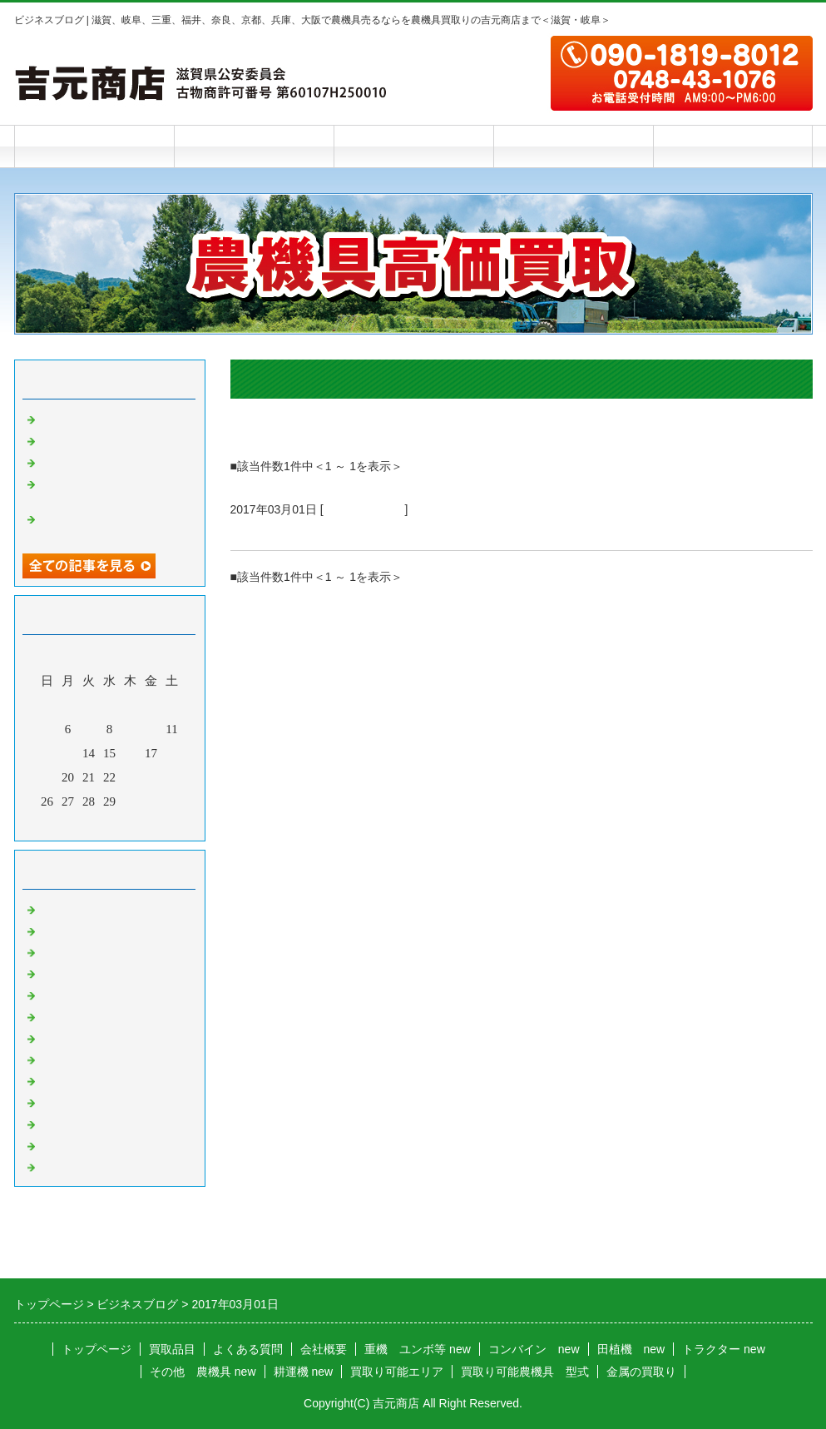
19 (47, 777)
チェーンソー (76, 1058)
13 (68, 753)
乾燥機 (58, 439)
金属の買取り (641, 1371)
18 (172, 753)
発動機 (58, 1101)
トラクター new (723, 1349)
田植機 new (631, 1349)
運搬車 (58, 993)
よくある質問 (413, 146)
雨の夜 (58, 461)
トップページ (94, 146)
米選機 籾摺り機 (89, 1015)
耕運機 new (304, 1371)
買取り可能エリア (396, 1371)
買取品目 (253, 146)
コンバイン (70, 929)
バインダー (70, 1037)
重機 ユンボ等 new (417, 1349)
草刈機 (58, 1079)
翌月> (140, 824)
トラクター (70, 908)
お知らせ (64, 1166)
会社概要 (573, 146)
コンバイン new (534, 1349)
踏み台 (58, 417)
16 (130, 753)
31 (151, 801)
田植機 (58, 951)
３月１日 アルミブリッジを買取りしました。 (387, 530)
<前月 (77, 824)
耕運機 (58, 972)
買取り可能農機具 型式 (525, 1371)
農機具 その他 (364, 509)
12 (47, 753)
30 (130, 801)
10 (151, 729)
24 (151, 777)
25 (172, 777)
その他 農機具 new (203, 1371)
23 (130, 777)
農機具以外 (70, 1122)
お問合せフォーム (732, 146)
